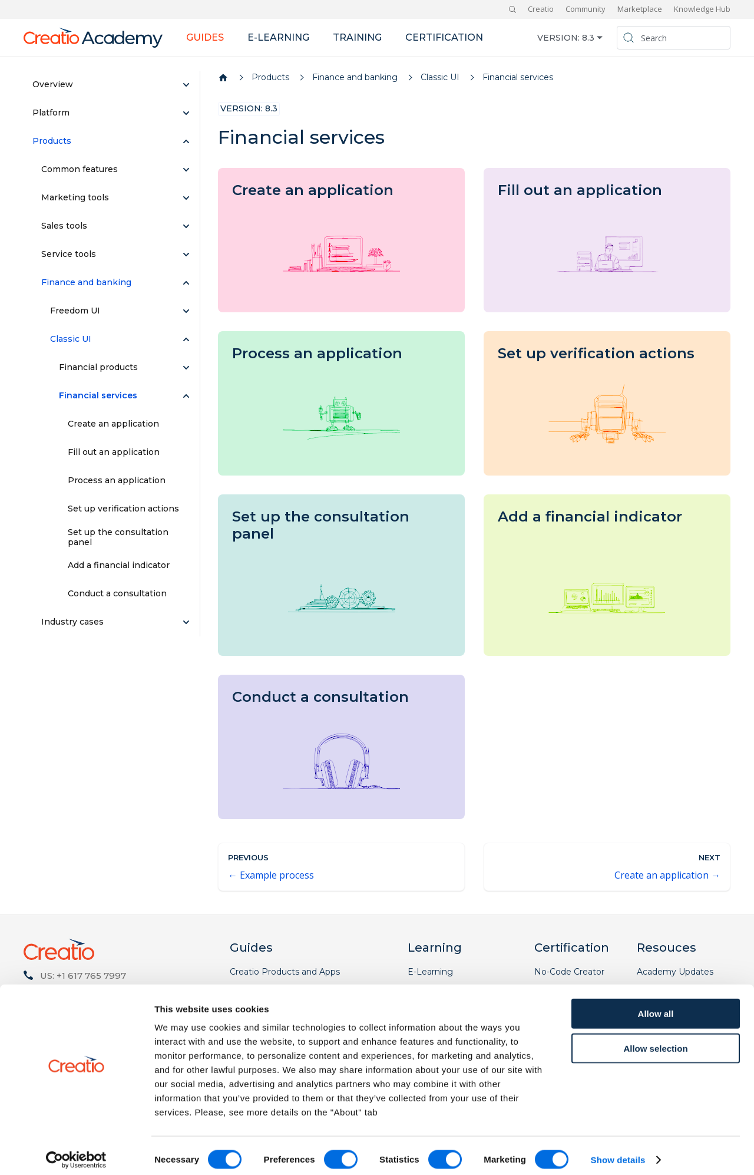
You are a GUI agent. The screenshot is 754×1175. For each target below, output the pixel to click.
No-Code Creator (569, 971)
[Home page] (223, 77)
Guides (205, 37)
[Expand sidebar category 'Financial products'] (186, 367)
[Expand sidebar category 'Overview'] (186, 85)
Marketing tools (75, 197)
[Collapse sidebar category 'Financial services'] (186, 396)
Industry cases (72, 621)
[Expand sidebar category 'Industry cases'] (186, 622)
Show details (618, 1152)
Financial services (98, 395)
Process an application (117, 480)
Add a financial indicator (119, 565)
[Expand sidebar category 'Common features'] (186, 169)
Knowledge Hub (702, 9)
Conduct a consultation (117, 593)
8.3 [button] (588, 37)
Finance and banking (86, 282)
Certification (444, 37)
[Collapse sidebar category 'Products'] (186, 141)
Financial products (98, 367)
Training (357, 37)
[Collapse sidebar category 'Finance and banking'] (186, 283)
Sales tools (64, 225)
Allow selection (655, 1040)
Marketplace (639, 9)
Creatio (541, 9)
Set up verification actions (123, 508)
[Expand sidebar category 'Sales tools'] (186, 226)
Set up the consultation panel (118, 537)
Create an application (113, 423)
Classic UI (70, 339)
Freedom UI (75, 310)
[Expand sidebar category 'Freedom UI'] (186, 311)
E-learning (278, 37)
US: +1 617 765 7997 (83, 975)
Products (51, 141)
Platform (51, 112)
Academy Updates (675, 971)
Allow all (656, 1006)
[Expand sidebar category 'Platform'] (186, 113)
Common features (79, 169)
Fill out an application (114, 452)
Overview (52, 84)
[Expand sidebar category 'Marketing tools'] (186, 198)
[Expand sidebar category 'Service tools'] (186, 254)
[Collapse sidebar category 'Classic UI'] (186, 339)
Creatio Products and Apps (285, 971)
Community (586, 9)
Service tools (68, 254)
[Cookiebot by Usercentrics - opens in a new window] (76, 1152)
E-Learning (430, 971)
